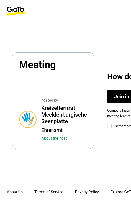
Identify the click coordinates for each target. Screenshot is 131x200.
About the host (54, 138)
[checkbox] (110, 126)
